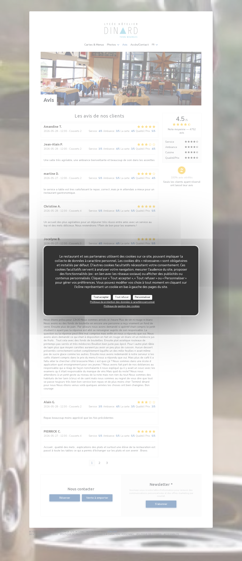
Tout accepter (101, 297)
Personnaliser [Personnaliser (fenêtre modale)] (142, 297)
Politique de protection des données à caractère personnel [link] (122, 302)
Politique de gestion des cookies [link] (122, 306)
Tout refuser (122, 297)
